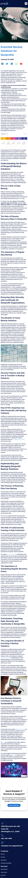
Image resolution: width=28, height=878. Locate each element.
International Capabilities (6, 863)
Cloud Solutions (4, 869)
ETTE (3, 742)
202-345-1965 (6, 838)
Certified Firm (4, 860)
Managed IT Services (18, 439)
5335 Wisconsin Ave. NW (10, 826)
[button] (26, 3)
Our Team (3, 857)
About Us (3, 854)
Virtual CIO (3, 875)
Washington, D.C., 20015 (10, 831)
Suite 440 (4, 829)
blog (14, 755)
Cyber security (4, 872)
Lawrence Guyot (11, 554)
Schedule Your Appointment (12, 846)
